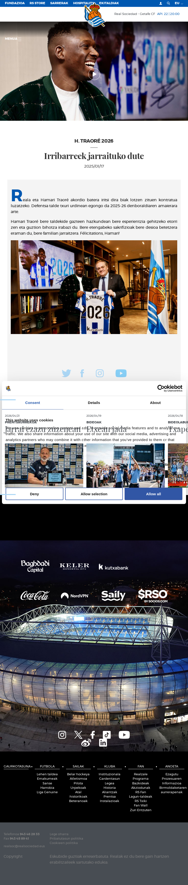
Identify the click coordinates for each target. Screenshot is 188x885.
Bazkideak (140, 783)
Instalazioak (109, 801)
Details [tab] (94, 403)
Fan (141, 766)
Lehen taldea (47, 774)
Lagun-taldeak (140, 796)
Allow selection (94, 494)
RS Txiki (141, 801)
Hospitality (83, 3)
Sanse (47, 783)
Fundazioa (15, 3)
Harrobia (47, 788)
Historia (110, 788)
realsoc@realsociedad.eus (24, 846)
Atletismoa (78, 778)
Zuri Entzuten (141, 810)
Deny (34, 494)
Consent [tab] (32, 403)
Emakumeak (47, 778)
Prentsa (110, 796)
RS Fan (140, 792)
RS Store (37, 3)
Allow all (153, 494)
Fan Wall (141, 805)
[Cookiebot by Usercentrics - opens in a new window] (161, 388)
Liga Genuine (47, 792)
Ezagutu (171, 774)
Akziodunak (140, 788)
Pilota (78, 783)
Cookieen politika (64, 843)
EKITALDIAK (109, 3)
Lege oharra (59, 834)
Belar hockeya (78, 774)
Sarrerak (59, 3)
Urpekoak (78, 788)
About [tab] (155, 403)
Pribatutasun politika (66, 838)
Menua (13, 39)
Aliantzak (109, 792)
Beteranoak (78, 801)
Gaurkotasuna (16, 766)
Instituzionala (109, 774)
